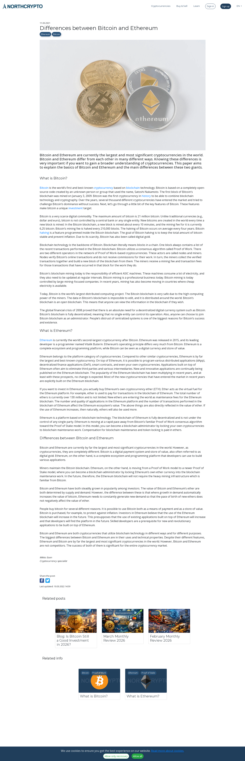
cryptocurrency (103, 188)
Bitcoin (56, 34)
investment (75, 208)
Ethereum (45, 34)
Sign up (226, 6)
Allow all (137, 756)
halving (44, 233)
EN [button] (238, 6)
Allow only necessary (116, 756)
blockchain (133, 188)
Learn (196, 6)
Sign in (210, 6)
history (146, 196)
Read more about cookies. (167, 751)
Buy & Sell (181, 6)
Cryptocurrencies (160, 6)
